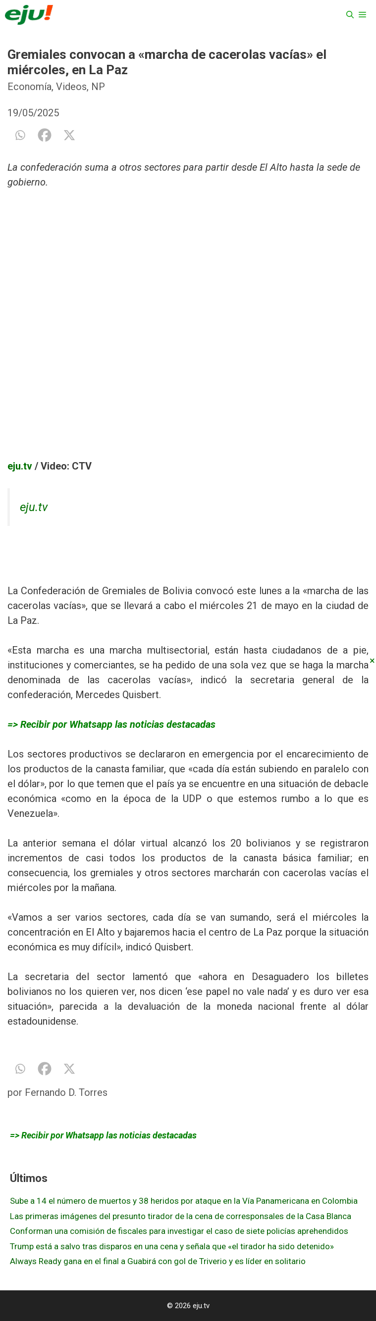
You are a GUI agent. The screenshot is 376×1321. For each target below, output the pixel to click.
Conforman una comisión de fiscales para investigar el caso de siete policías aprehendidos (179, 1231)
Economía (29, 87)
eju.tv (19, 466)
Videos (71, 87)
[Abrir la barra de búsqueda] (350, 15)
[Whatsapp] (19, 135)
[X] (69, 135)
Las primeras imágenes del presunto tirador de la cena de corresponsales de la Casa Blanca (180, 1216)
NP (98, 87)
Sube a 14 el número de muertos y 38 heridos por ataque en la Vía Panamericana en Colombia (184, 1201)
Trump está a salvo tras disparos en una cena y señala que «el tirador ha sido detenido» (172, 1246)
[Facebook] (44, 135)
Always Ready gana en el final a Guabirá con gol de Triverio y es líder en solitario (158, 1261)
